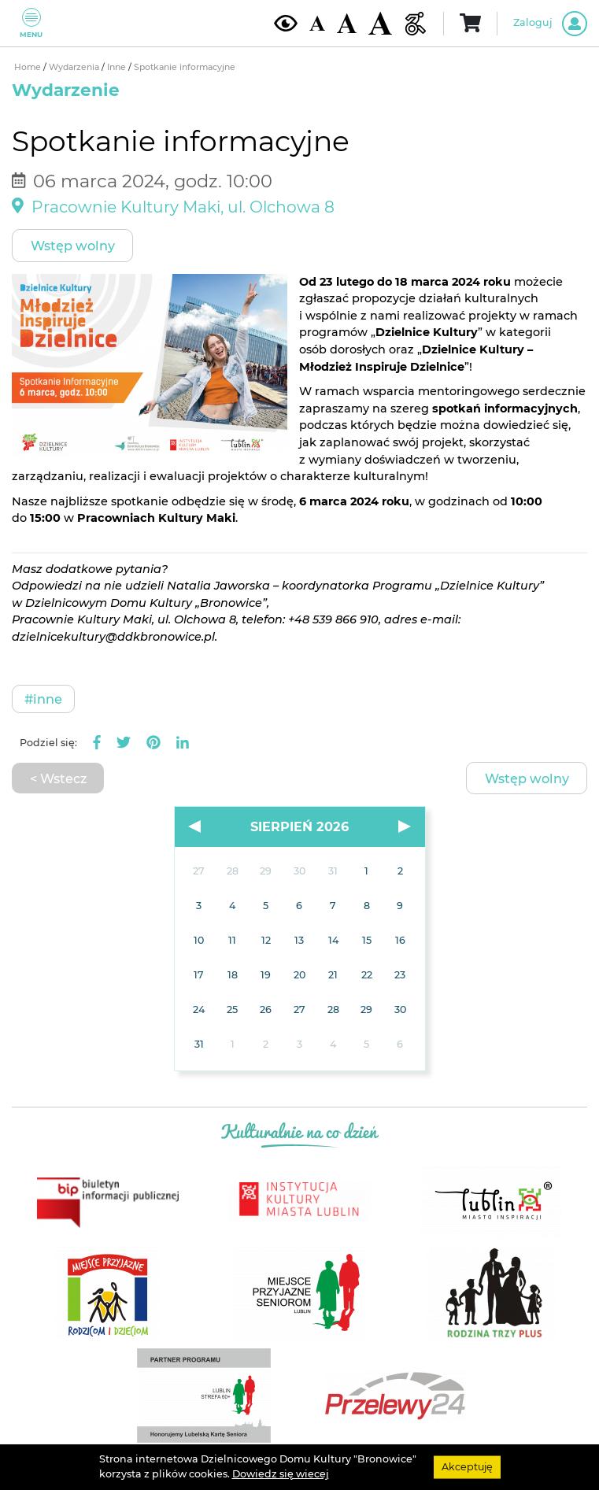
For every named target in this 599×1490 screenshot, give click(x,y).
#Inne (43, 699)
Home (28, 67)
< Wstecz (58, 778)
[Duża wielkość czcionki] (380, 23)
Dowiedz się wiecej (280, 1474)
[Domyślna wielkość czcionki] (317, 23)
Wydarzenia (75, 67)
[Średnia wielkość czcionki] (347, 22)
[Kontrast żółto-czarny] (286, 23)
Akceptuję (467, 1467)
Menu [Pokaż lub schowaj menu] (31, 23)
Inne (117, 67)
